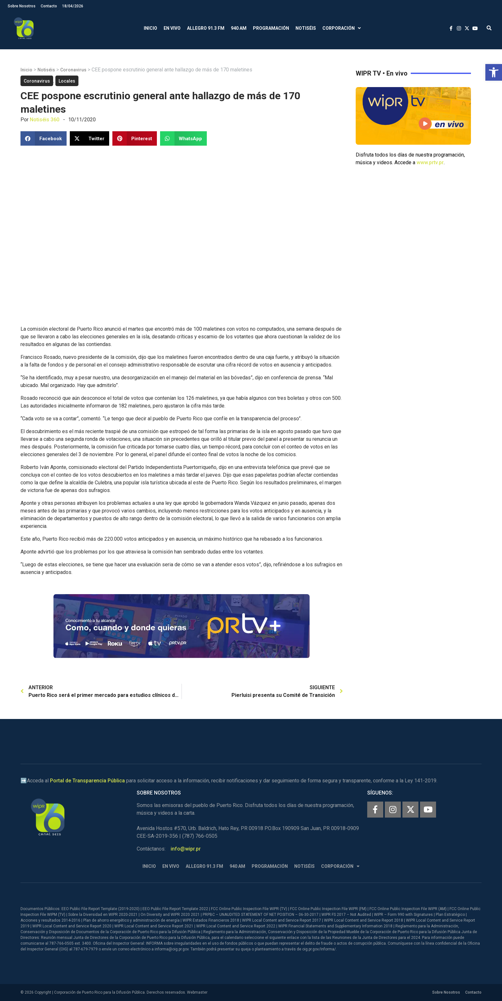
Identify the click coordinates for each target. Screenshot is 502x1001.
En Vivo (172, 28)
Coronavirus (73, 69)
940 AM (239, 28)
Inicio (150, 28)
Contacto (49, 6)
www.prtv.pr (430, 162)
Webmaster (197, 992)
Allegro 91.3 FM (205, 28)
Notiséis (306, 28)
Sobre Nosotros (22, 6)
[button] (493, 72)
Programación (271, 28)
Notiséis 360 (44, 120)
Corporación (341, 28)
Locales (67, 81)
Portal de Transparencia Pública (87, 781)
